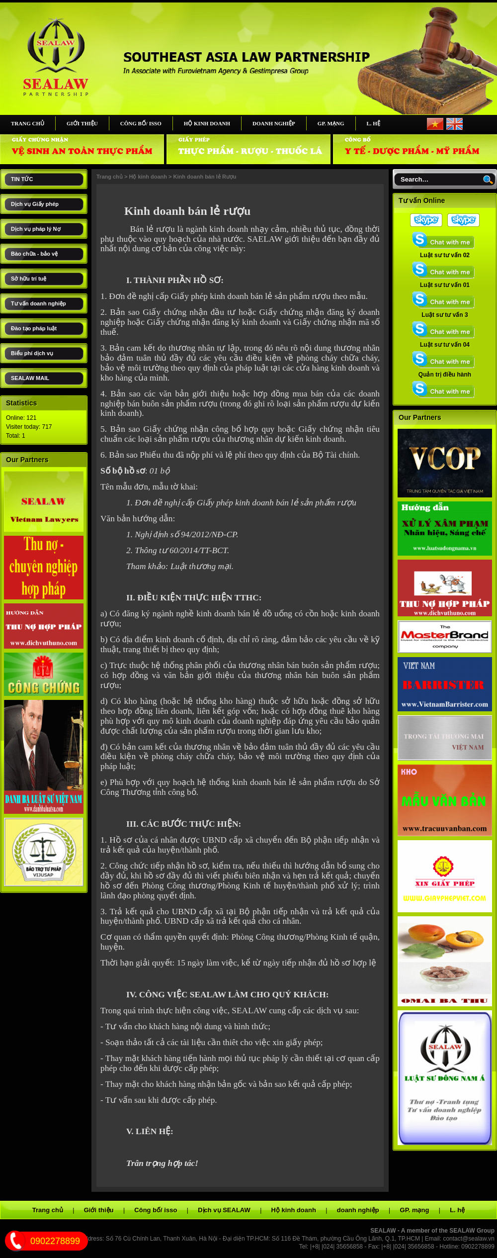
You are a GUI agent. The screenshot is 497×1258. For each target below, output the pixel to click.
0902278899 (55, 1241)
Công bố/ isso (141, 123)
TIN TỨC (22, 179)
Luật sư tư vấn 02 (445, 252)
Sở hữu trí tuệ (28, 279)
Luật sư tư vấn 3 (445, 311)
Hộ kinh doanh (207, 123)
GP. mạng (331, 123)
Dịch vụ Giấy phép (35, 204)
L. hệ (373, 123)
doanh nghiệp (273, 123)
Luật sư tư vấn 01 (445, 282)
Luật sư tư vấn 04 (445, 341)
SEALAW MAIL (30, 378)
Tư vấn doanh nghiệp (38, 303)
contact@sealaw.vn (469, 1238)
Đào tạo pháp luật (34, 328)
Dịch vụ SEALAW (224, 1210)
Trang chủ (27, 123)
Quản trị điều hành (445, 371)
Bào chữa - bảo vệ (34, 254)
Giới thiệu (82, 123)
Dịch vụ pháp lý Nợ (36, 229)
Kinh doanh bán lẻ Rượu (205, 177)
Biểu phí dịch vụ (32, 353)
